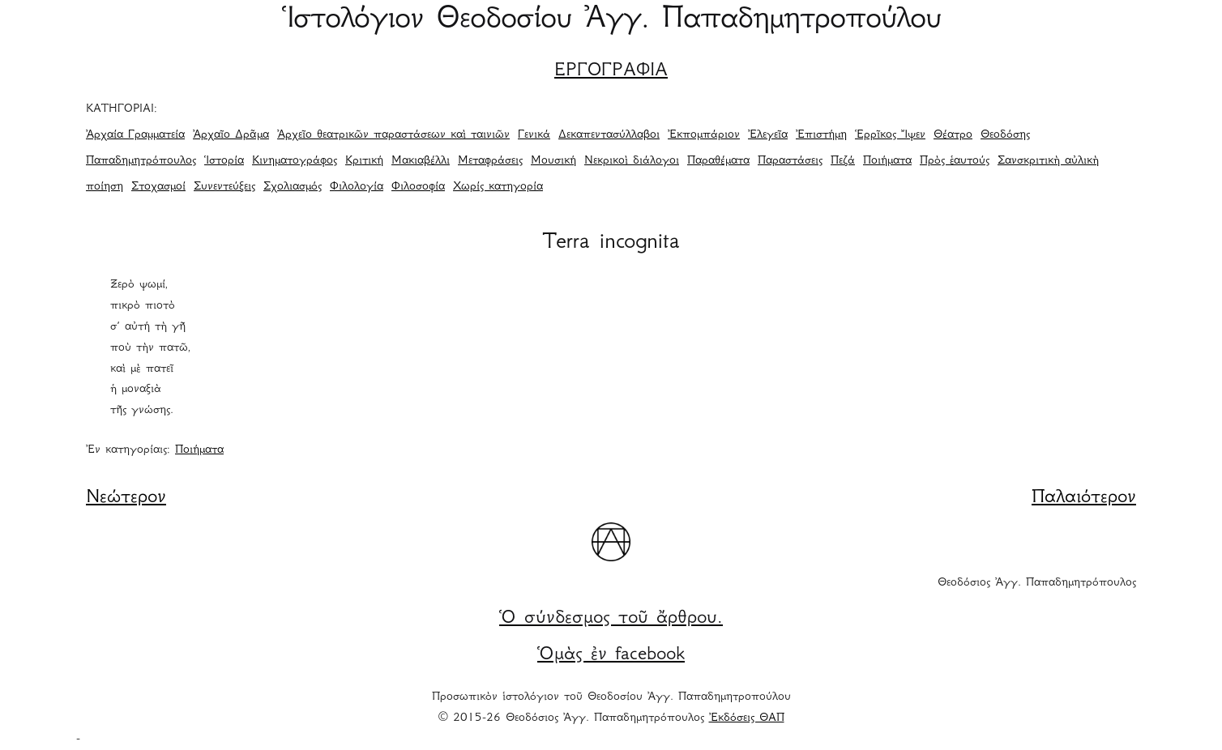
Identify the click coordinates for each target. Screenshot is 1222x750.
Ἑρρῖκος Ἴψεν (890, 135)
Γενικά (534, 135)
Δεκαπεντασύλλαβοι (609, 135)
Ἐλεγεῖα (768, 135)
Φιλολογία (356, 187)
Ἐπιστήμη (821, 135)
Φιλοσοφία (418, 187)
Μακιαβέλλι (420, 161)
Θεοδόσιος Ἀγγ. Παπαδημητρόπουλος (1037, 583)
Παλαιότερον (1084, 498)
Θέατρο (953, 135)
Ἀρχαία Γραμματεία (135, 135)
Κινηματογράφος (294, 161)
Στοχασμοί (158, 187)
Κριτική (364, 161)
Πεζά (843, 161)
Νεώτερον (126, 498)
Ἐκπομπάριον (704, 135)
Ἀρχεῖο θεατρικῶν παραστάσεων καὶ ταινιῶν (393, 135)
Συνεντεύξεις (224, 187)
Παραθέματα (718, 161)
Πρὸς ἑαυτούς (954, 161)
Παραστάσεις (790, 161)
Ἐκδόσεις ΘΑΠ (746, 718)
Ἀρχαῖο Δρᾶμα (231, 135)
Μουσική (553, 161)
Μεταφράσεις (490, 161)
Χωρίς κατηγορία (498, 187)
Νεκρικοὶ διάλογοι (631, 161)
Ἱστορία (224, 161)
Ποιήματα (887, 161)
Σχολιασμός (292, 187)
